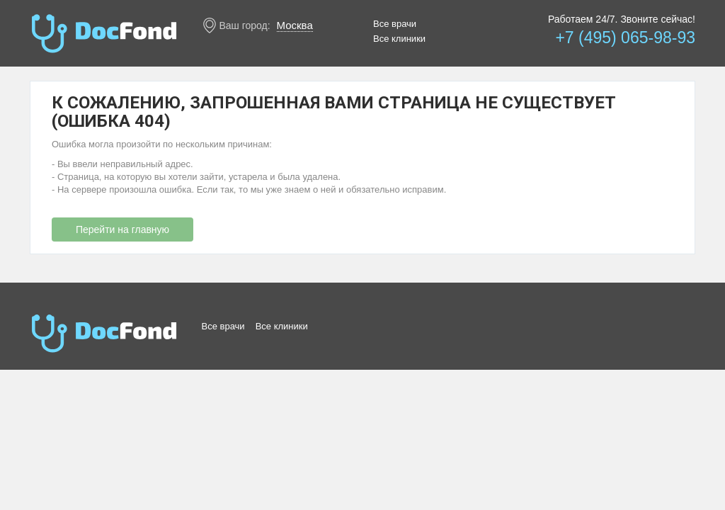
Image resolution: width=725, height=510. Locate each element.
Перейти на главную (122, 229)
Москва (295, 25)
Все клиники (399, 38)
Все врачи (394, 23)
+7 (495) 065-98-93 (625, 37)
